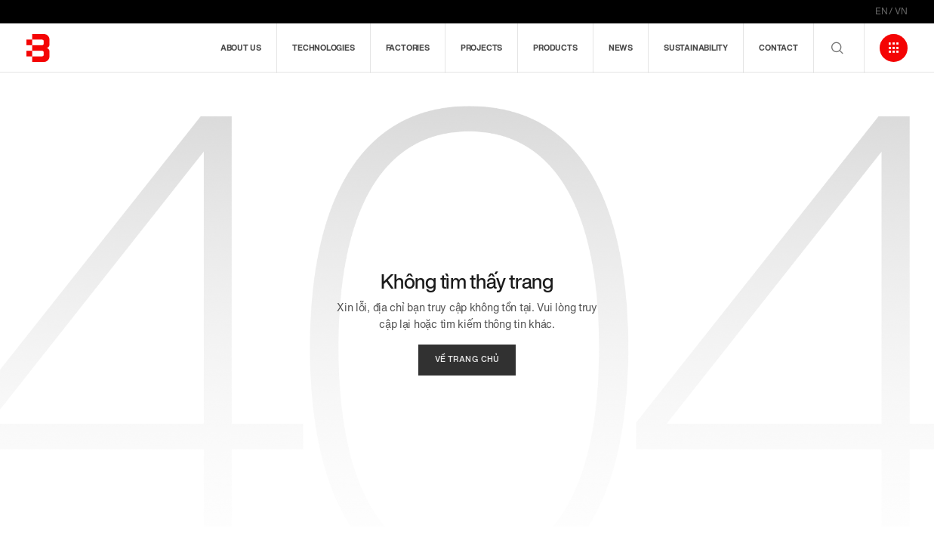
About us (240, 47)
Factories (408, 47)
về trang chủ (467, 359)
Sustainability (696, 47)
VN (901, 11)
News (621, 47)
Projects (481, 47)
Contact (778, 47)
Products (555, 47)
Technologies (323, 47)
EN (881, 11)
